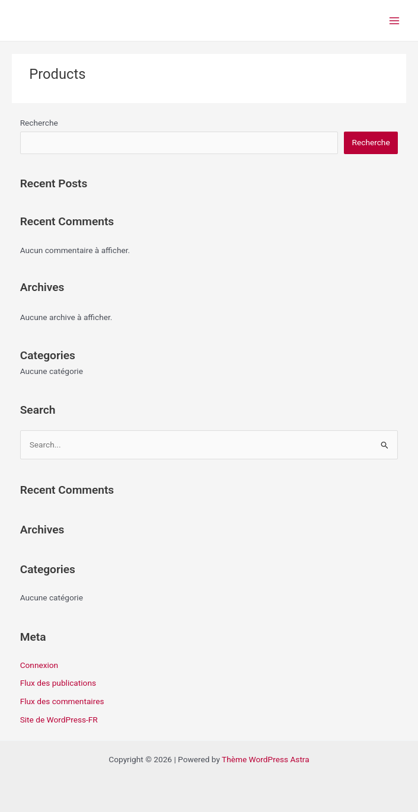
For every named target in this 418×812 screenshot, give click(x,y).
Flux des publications (58, 683)
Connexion (39, 665)
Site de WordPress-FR (59, 719)
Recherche (39, 122)
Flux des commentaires (62, 701)
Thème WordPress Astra (265, 759)
